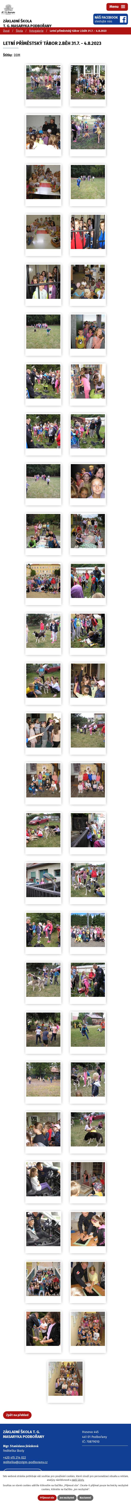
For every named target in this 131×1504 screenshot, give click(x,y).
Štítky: (7, 55)
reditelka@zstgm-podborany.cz (25, 1462)
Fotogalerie (36, 30)
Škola (19, 30)
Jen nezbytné (67, 1497)
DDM (17, 55)
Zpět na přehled (17, 1415)
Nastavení (85, 1497)
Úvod (6, 30)
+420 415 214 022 (14, 1457)
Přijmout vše (47, 1497)
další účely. (78, 1480)
